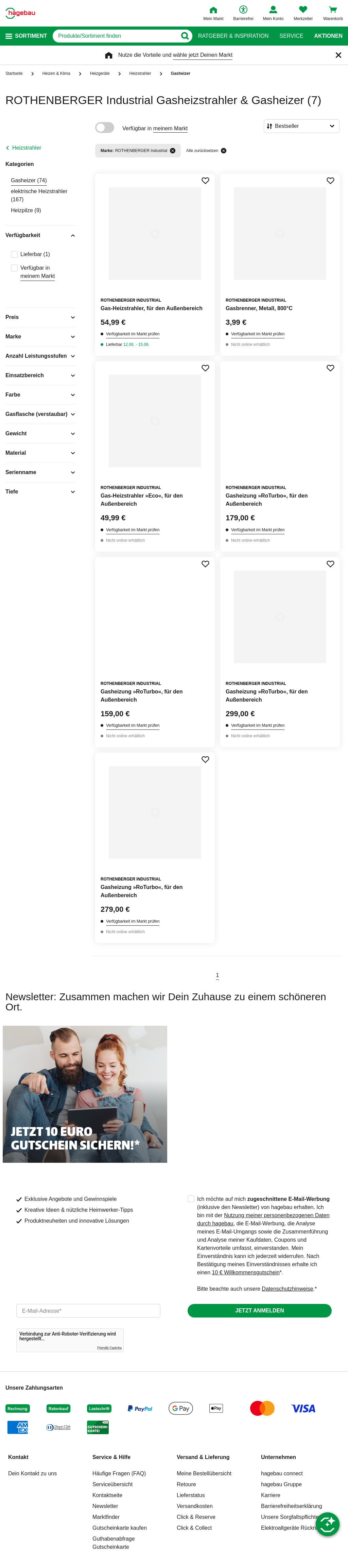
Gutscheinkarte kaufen (119, 1528)
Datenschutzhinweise (287, 1289)
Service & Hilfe (111, 1457)
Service (291, 36)
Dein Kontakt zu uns (32, 1473)
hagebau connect (282, 1473)
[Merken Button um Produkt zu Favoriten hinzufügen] (205, 181)
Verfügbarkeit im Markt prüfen (132, 334)
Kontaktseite (107, 1495)
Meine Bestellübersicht (204, 1473)
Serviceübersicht (112, 1484)
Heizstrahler (26, 148)
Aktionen (328, 36)
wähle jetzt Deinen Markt (202, 55)
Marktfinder (106, 1517)
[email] (88, 1310)
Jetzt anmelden (259, 1310)
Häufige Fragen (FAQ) (119, 1473)
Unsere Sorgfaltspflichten (291, 1517)
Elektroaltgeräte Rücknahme (295, 1528)
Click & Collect (194, 1528)
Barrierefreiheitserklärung (291, 1506)
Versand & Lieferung (203, 1457)
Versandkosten (195, 1506)
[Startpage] (20, 13)
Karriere (270, 1495)
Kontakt (18, 1457)
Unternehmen (278, 1457)
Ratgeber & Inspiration (233, 36)
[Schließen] (338, 55)
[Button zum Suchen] (184, 36)
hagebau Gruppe (281, 1484)
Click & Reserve (196, 1517)
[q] (115, 36)
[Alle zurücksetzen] (223, 150)
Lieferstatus (191, 1495)
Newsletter (105, 1506)
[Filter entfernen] (172, 150)
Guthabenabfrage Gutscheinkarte (113, 1543)
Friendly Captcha (109, 1348)
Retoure (186, 1484)
